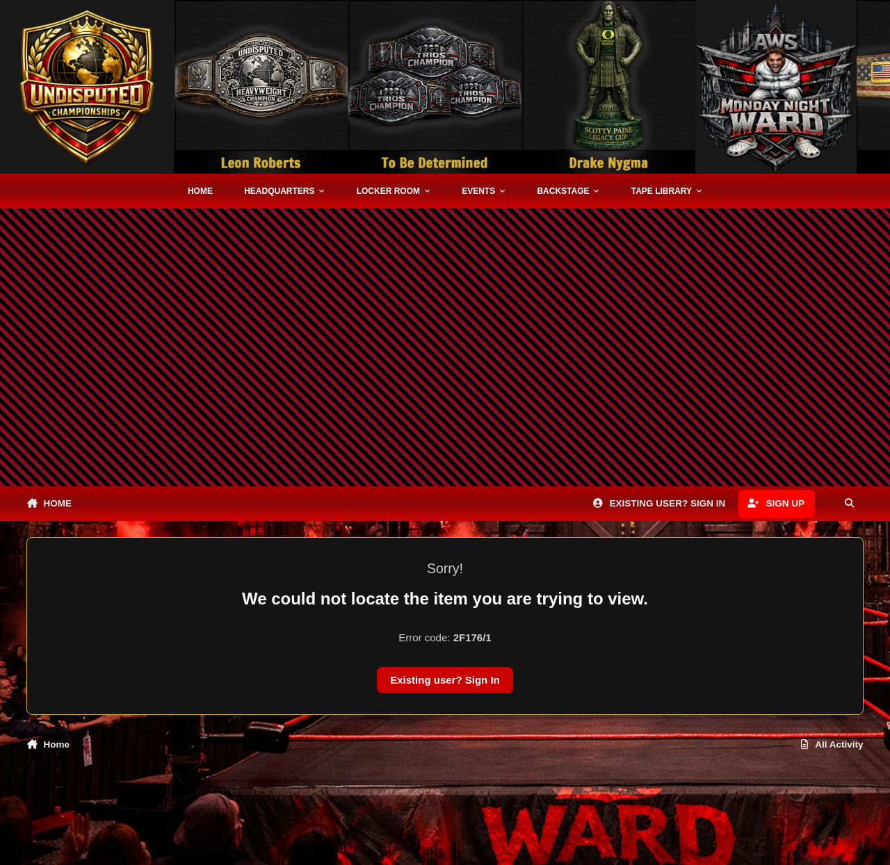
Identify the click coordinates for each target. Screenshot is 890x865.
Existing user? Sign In (445, 680)
